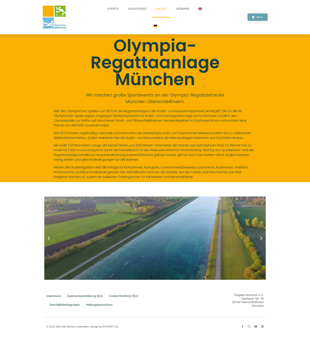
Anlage (161, 8)
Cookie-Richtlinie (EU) (123, 296)
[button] (48, 238)
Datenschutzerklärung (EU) (85, 296)
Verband (182, 8)
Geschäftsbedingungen (64, 304)
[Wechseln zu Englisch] (200, 9)
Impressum (53, 296)
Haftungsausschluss (99, 304)
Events (113, 8)
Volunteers (137, 8)
